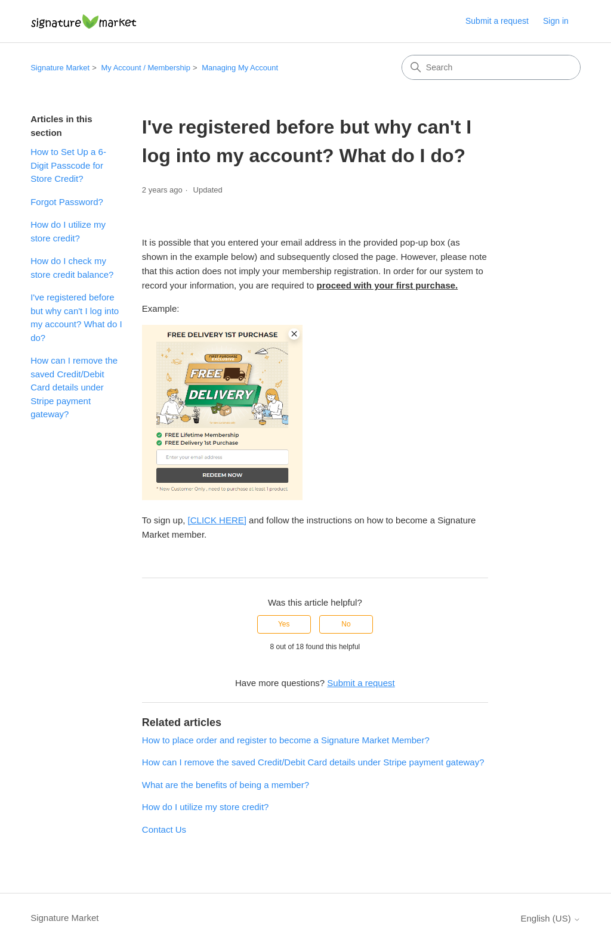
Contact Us (164, 829)
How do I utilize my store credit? (68, 231)
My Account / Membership (145, 67)
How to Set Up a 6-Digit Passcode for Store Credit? (68, 165)
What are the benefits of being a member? (225, 785)
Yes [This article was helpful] (284, 624)
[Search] (491, 67)
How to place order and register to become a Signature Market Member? (286, 740)
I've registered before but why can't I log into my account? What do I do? (76, 317)
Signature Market (60, 67)
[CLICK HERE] (217, 520)
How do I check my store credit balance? (71, 268)
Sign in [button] (556, 21)
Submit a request (497, 21)
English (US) (550, 918)
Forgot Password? (66, 202)
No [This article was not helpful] (345, 624)
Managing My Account (240, 67)
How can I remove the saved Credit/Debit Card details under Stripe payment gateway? (74, 387)
